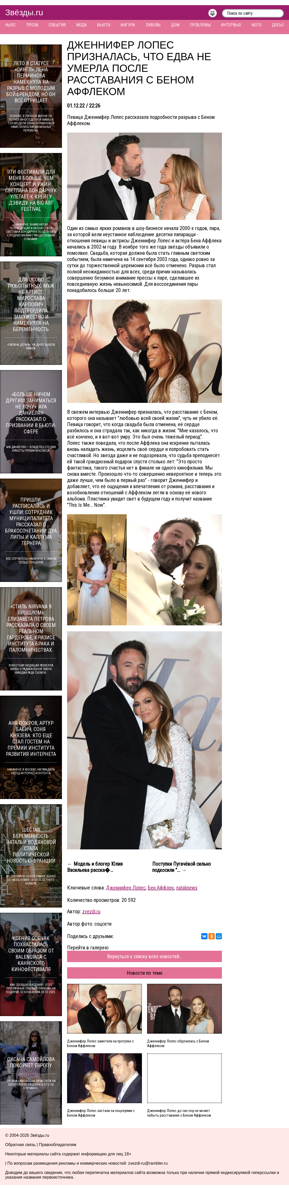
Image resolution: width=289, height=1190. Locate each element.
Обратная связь (20, 1144)
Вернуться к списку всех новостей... (144, 956)
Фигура (128, 24)
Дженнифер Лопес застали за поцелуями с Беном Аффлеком (101, 1113)
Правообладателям (57, 1144)
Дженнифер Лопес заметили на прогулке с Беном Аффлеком (100, 1043)
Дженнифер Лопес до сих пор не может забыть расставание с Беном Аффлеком (179, 1113)
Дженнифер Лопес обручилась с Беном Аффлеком (178, 1043)
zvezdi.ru (91, 911)
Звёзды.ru (24, 12)
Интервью (231, 24)
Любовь (153, 24)
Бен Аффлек (161, 888)
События (57, 24)
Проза (32, 24)
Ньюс (10, 24)
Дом (175, 24)
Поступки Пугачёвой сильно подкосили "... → (181, 867)
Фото (256, 24)
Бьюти (103, 24)
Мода (81, 24)
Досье (278, 24)
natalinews (186, 888)
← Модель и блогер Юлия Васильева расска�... (95, 867)
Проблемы (200, 24)
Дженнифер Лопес (126, 888)
